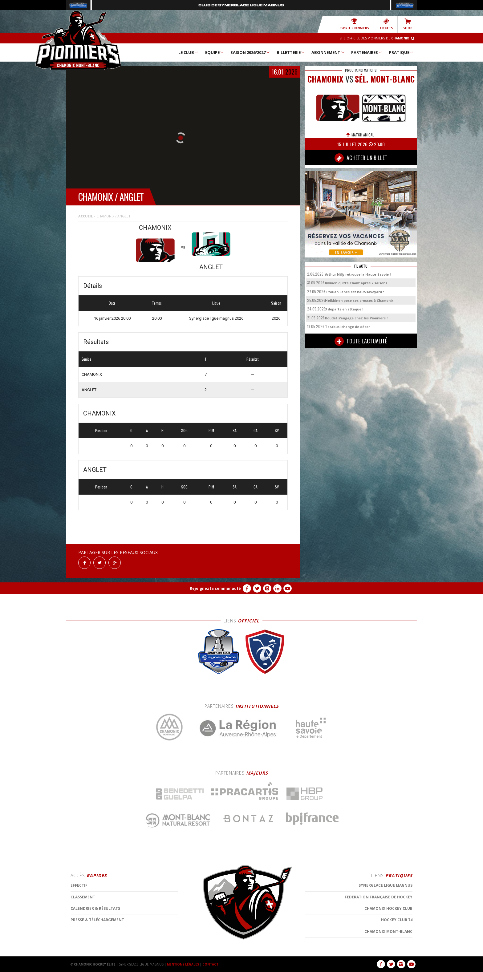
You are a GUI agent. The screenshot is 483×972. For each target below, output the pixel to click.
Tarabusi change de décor (347, 326)
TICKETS (386, 24)
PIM (211, 430)
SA (235, 430)
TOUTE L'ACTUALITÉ (361, 341)
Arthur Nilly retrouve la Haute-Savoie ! (358, 274)
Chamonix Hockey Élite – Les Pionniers (78, 40)
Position (101, 430)
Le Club (188, 52)
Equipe (214, 52)
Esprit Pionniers (354, 24)
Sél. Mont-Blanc (385, 79)
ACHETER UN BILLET (361, 158)
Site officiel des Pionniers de (374, 38)
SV (277, 430)
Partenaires (367, 52)
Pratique (401, 52)
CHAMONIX (92, 374)
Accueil (85, 216)
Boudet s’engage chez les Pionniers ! (356, 318)
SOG (184, 430)
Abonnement (328, 52)
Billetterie (291, 52)
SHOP (407, 24)
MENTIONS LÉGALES (183, 964)
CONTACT (210, 964)
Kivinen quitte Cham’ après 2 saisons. (356, 283)
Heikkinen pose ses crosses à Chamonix (359, 300)
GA (256, 430)
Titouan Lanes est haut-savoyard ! (354, 292)
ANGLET (89, 389)
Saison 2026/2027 (250, 52)
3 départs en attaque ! (344, 309)
